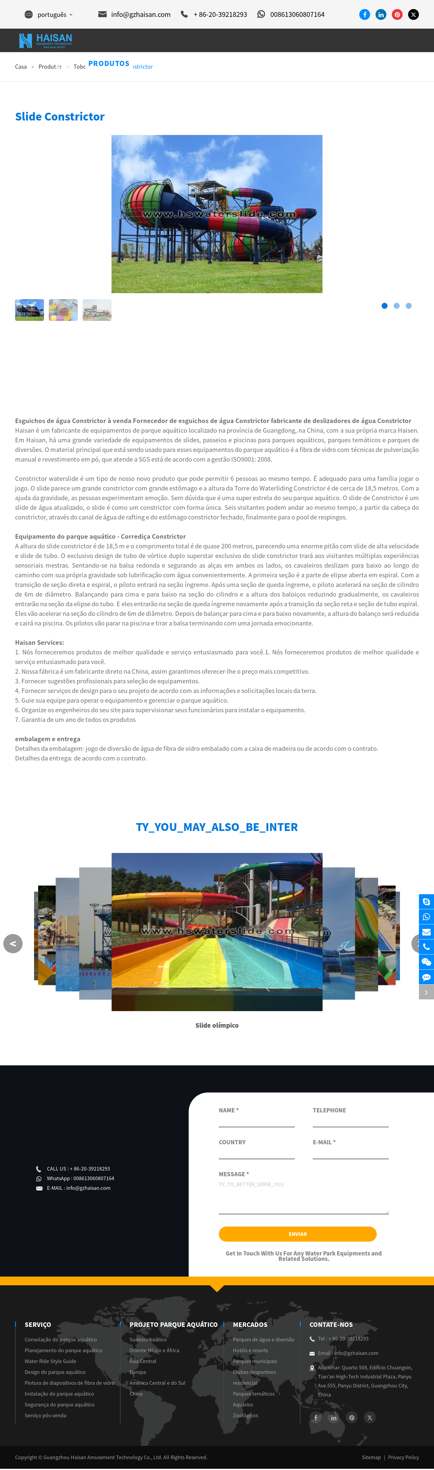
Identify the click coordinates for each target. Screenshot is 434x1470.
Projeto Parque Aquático (173, 1326)
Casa (21, 66)
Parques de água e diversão (262, 1340)
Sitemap (371, 1458)
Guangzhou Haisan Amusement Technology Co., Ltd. (102, 1458)
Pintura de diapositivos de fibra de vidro (70, 1384)
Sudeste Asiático (149, 1340)
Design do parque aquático (55, 1373)
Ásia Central (144, 1362)
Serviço (37, 1326)
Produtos (50, 66)
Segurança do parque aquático (60, 1405)
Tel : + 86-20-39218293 (339, 1339)
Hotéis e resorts (248, 1351)
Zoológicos (243, 1416)
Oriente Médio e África (156, 1351)
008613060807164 (291, 14)
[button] (385, 306)
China (137, 1395)
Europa (139, 1373)
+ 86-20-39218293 (214, 14)
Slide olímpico (217, 1026)
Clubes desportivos (252, 1373)
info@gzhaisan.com (134, 14)
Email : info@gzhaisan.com (344, 1354)
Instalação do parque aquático (59, 1395)
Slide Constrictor (132, 66)
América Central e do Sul (159, 1384)
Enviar (298, 1235)
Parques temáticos (252, 1395)
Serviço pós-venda (45, 1416)
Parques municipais (253, 1362)
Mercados (248, 1326)
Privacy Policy (403, 1458)
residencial (243, 1384)
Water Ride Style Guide (50, 1362)
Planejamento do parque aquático (63, 1351)
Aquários (241, 1405)
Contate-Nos (330, 1326)
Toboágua (86, 66)
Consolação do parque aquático (61, 1340)
